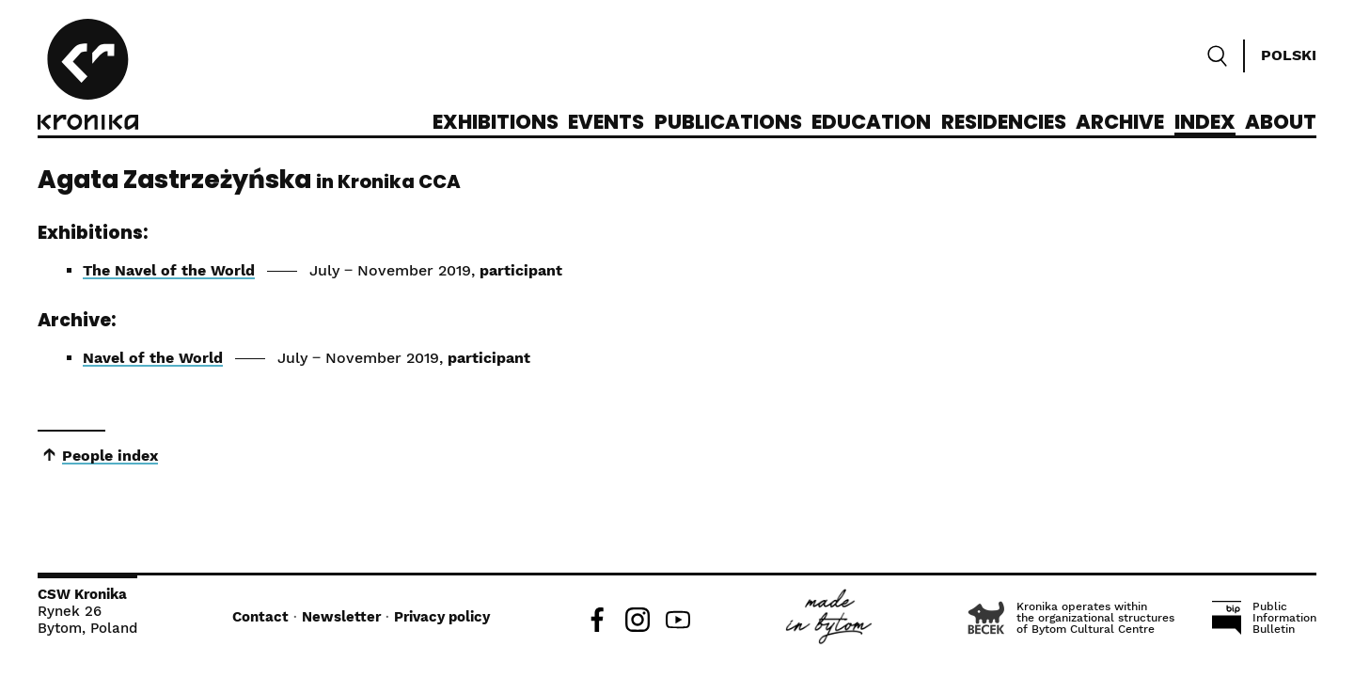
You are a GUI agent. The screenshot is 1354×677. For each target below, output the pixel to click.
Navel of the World (153, 358)
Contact (260, 616)
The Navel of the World (169, 270)
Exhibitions (496, 123)
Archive (1120, 123)
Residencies (1003, 123)
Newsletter (341, 616)
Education (871, 123)
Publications (728, 123)
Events (606, 123)
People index (110, 455)
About (1280, 123)
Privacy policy (442, 616)
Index (1205, 123)
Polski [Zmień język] (1288, 55)
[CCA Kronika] (88, 77)
